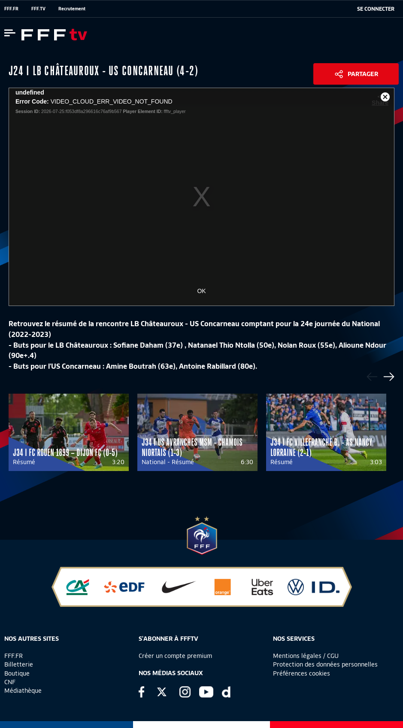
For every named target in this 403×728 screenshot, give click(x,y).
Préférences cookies (301, 673)
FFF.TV (38, 8)
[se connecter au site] (375, 9)
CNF (9, 682)
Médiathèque (23, 690)
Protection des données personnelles (325, 664)
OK (201, 291)
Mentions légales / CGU (306, 655)
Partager (363, 73)
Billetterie (18, 664)
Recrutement (71, 8)
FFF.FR (11, 8)
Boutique (17, 673)
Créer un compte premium (175, 655)
